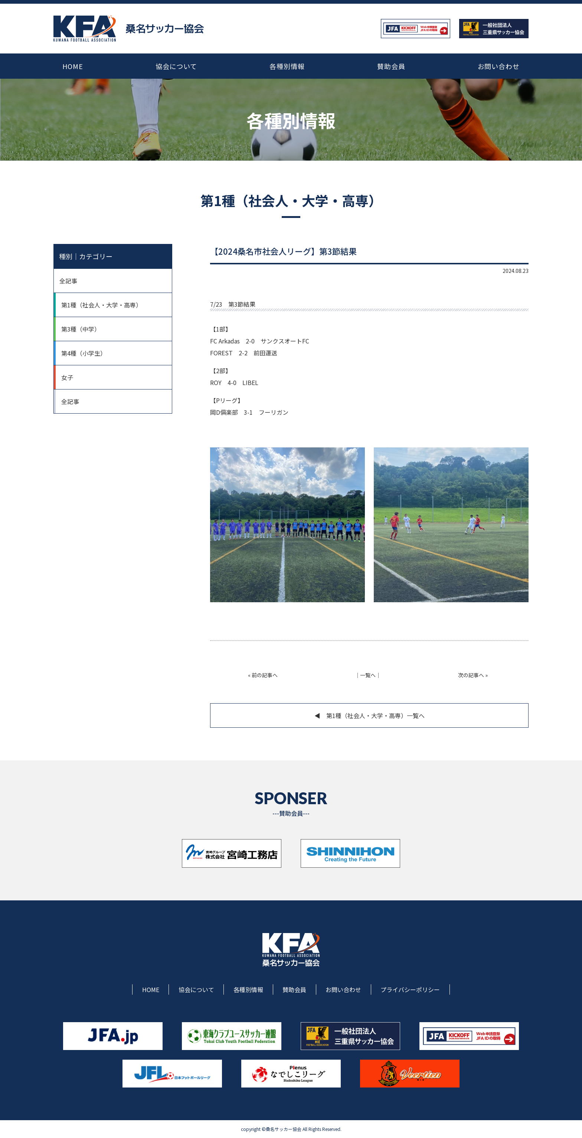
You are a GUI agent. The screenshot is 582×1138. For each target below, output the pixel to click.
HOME (72, 66)
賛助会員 (391, 66)
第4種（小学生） (83, 353)
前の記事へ (265, 675)
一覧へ (368, 675)
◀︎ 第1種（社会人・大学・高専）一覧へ (369, 715)
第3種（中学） (80, 329)
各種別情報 (287, 66)
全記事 (68, 280)
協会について (176, 66)
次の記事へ (471, 675)
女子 (67, 377)
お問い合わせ (499, 66)
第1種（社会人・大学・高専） (101, 304)
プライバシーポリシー (410, 989)
